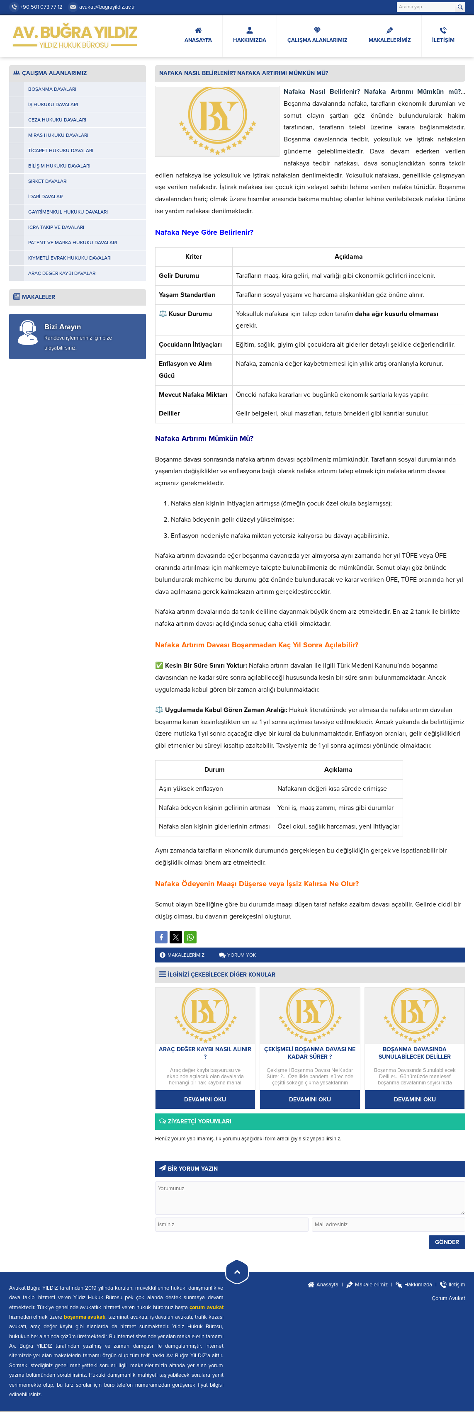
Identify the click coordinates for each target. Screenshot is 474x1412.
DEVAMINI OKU (205, 1099)
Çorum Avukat (448, 1298)
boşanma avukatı (85, 1317)
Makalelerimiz (186, 955)
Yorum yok (241, 955)
